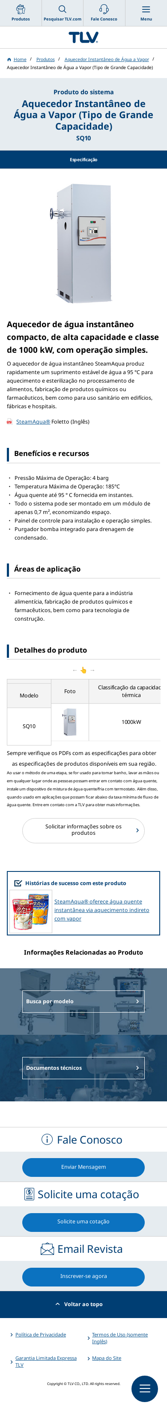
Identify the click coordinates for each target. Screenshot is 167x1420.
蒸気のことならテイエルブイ (83, 37)
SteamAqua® (33, 421)
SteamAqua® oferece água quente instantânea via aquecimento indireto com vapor (101, 910)
